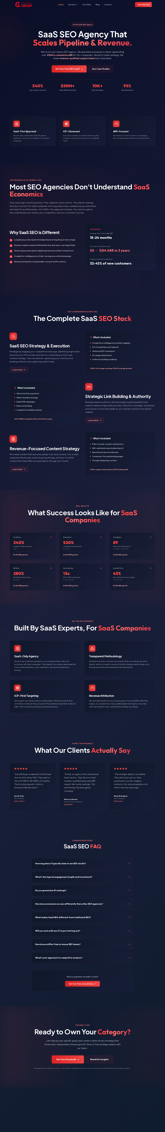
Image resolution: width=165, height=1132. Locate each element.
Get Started (143, 4)
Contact (108, 4)
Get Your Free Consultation (82, 984)
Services (73, 4)
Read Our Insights (99, 1059)
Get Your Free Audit (67, 1059)
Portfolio (87, 4)
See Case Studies (101, 69)
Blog (98, 4)
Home (61, 4)
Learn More (18, 370)
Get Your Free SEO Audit (69, 69)
